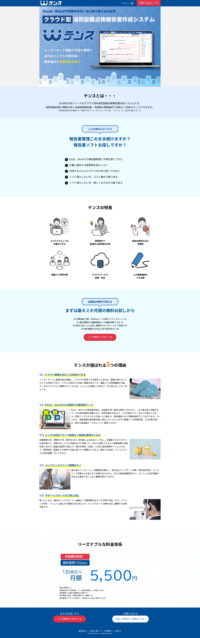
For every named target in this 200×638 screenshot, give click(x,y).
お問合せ (117, 631)
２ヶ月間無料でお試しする (100, 336)
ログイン (127, 3)
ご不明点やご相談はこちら (130, 618)
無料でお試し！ (148, 3)
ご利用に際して (95, 631)
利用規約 (107, 631)
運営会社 (82, 631)
